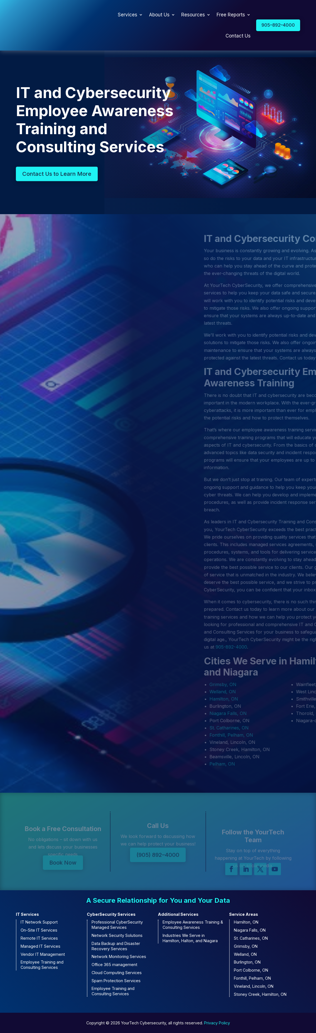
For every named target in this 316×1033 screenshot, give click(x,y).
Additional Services (178, 914)
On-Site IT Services (39, 930)
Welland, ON (245, 954)
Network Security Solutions (117, 935)
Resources (193, 14)
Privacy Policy (217, 1023)
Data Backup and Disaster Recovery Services (116, 946)
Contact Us (238, 36)
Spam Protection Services (116, 980)
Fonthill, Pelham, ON (252, 978)
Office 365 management (114, 964)
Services (127, 14)
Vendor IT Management (43, 954)
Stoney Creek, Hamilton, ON (260, 994)
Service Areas (243, 914)
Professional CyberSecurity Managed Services (117, 925)
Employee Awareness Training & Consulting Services (193, 925)
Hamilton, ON (246, 922)
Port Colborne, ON (251, 970)
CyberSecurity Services (111, 914)
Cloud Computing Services (117, 972)
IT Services (27, 914)
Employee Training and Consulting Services (42, 965)
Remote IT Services (39, 938)
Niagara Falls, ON (250, 930)
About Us (159, 14)
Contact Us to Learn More (56, 177)
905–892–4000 (278, 25)
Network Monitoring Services (119, 956)
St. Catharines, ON (251, 938)
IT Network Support (39, 922)
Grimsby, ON (246, 946)
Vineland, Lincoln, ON (253, 986)
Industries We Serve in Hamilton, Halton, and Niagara (190, 938)
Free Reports (231, 14)
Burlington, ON (247, 962)
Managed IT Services (40, 946)
